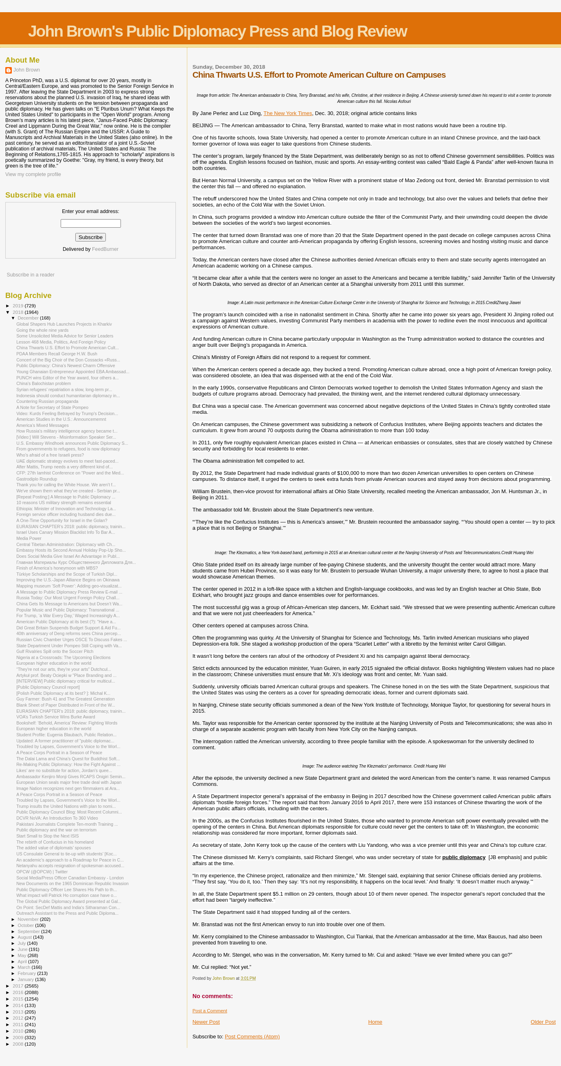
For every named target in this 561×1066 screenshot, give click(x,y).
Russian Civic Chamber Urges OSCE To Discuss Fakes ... (71, 639)
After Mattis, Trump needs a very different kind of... (64, 466)
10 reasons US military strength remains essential (63, 502)
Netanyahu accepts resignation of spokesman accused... (70, 865)
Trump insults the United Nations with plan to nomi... (66, 806)
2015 (18, 998)
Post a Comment (210, 1010)
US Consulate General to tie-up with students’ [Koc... (66, 853)
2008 (18, 1043)
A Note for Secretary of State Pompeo (52, 407)
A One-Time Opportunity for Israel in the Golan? (61, 520)
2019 (18, 305)
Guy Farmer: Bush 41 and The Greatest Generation (65, 698)
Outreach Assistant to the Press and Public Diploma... (67, 913)
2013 (18, 1011)
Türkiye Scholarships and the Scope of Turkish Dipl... (66, 574)
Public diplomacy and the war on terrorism (56, 829)
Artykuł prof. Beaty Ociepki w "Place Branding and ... (66, 675)
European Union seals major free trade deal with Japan (68, 782)
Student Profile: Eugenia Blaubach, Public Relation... (66, 734)
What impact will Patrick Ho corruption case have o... (66, 895)
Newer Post (206, 1022)
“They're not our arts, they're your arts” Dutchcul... (63, 669)
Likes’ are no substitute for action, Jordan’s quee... (64, 770)
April (23, 961)
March (25, 967)
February (27, 973)
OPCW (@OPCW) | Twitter (42, 871)
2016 (18, 992)
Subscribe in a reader (30, 275)
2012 (18, 1017)
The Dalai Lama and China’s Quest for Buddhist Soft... (68, 758)
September (30, 931)
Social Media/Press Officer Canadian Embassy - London (70, 877)
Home (375, 1022)
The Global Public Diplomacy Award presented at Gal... (68, 901)
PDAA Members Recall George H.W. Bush (56, 353)
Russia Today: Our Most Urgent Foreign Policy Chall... (67, 597)
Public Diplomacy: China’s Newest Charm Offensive (65, 365)
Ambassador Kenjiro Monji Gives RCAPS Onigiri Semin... (70, 776)
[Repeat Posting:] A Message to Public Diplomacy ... (65, 496)
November (29, 919)
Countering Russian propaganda (47, 401)
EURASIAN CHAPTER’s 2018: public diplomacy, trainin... (70, 526)
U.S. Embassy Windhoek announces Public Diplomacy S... (72, 443)
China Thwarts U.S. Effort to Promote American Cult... (67, 347)
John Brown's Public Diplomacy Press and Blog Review (217, 31)
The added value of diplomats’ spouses (53, 847)
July (22, 943)
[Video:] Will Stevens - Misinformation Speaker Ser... (66, 437)
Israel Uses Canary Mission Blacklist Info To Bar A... (65, 532)
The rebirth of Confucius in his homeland (55, 842)
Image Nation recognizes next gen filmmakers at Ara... (68, 788)
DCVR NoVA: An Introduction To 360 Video (57, 818)
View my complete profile (33, 174)
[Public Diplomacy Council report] (48, 687)
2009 (18, 1037)
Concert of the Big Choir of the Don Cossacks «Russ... (68, 359)
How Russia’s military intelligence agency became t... (67, 431)
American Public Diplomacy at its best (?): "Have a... (66, 621)
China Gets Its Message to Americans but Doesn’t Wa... (69, 603)
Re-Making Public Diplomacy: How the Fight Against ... (68, 764)
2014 (18, 1005)
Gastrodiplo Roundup (36, 478)
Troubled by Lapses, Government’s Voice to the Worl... (68, 746)
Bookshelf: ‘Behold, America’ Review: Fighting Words (66, 722)
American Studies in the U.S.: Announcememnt (61, 419)
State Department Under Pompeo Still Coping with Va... (69, 645)
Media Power (29, 538)
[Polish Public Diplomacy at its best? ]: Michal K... (63, 693)
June (23, 949)
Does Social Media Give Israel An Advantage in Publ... (68, 556)
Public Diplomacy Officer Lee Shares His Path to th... (66, 889)
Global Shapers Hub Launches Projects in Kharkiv (64, 324)
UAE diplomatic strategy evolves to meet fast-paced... (67, 461)
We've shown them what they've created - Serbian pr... (68, 490)
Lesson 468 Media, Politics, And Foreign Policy (61, 341)
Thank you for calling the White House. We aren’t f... (66, 484)
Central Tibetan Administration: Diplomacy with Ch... (65, 544)
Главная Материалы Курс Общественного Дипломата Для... (76, 562)
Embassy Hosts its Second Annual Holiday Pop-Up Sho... (71, 550)
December (29, 317)
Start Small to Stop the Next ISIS (47, 835)
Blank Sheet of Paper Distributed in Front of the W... (65, 705)
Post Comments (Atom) (252, 1036)
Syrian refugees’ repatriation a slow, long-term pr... (64, 389)
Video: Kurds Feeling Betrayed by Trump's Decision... (67, 413)
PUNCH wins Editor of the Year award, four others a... (67, 377)
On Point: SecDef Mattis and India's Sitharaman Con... (68, 907)
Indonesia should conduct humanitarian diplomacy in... (68, 395)
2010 (18, 1030)
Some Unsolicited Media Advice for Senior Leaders (64, 335)
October (26, 925)
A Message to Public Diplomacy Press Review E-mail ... (69, 592)
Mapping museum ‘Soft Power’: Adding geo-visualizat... (69, 585)
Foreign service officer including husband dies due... (66, 514)
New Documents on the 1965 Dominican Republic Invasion (72, 883)
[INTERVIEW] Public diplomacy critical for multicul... (65, 681)
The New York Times (287, 113)
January (26, 979)
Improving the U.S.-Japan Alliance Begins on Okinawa (67, 579)
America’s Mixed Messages (42, 425)
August (25, 937)
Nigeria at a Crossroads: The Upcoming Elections (63, 657)
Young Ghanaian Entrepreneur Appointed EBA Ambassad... (72, 371)
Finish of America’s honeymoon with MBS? (57, 568)
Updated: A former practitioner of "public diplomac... (65, 740)
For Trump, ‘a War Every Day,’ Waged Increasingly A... (68, 615)
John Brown (26, 70)
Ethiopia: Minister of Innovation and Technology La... (66, 508)
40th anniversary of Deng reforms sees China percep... (68, 633)
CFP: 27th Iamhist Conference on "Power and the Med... (70, 472)
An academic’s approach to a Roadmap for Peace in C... (70, 859)
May (23, 955)
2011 (18, 1024)
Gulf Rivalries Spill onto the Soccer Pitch (54, 651)
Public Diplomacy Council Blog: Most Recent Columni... (69, 811)
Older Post (543, 1022)
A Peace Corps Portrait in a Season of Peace (59, 752)
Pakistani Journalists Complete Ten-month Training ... (67, 824)
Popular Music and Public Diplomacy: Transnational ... (67, 609)
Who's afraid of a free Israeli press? (50, 455)
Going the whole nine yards (42, 330)
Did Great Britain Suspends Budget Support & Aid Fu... (68, 627)
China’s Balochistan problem (43, 383)
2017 (18, 985)
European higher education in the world (53, 663)
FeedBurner (105, 249)
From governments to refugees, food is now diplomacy (68, 448)
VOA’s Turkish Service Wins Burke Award (55, 716)
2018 (18, 312)
